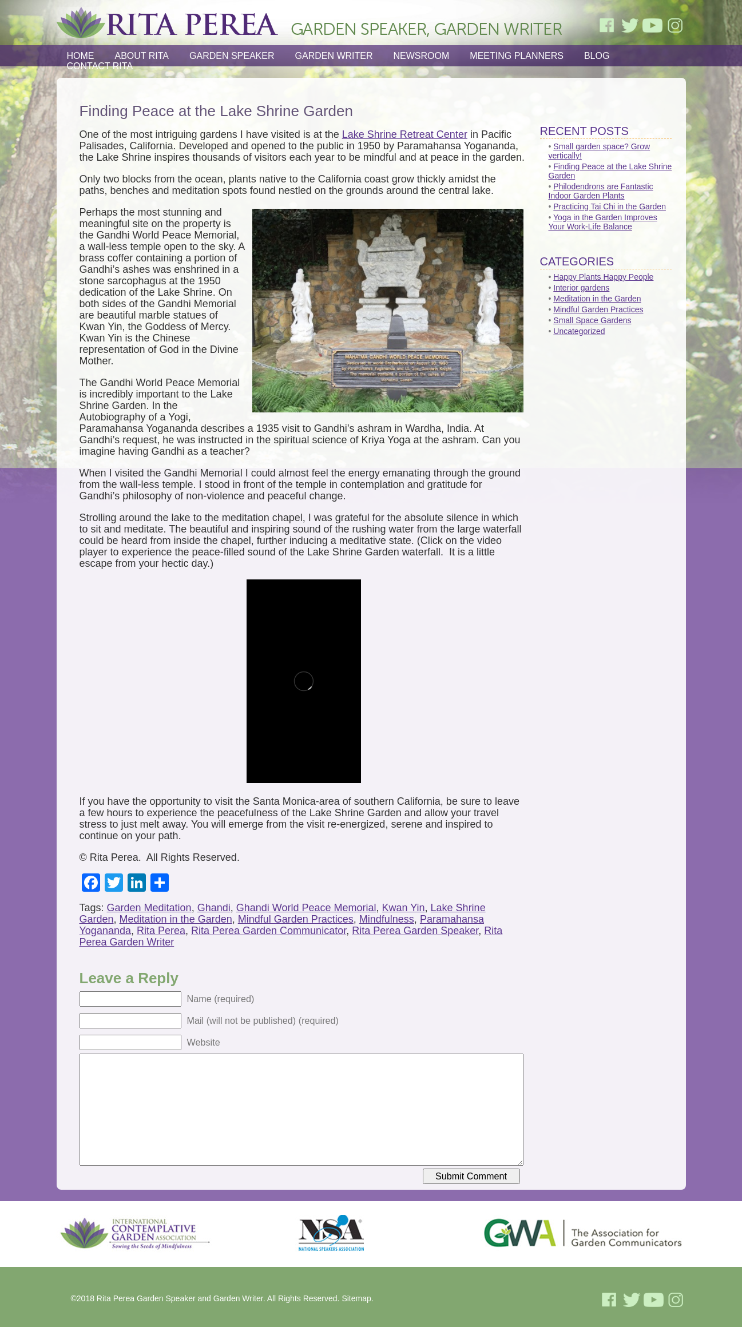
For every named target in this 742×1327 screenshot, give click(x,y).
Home (80, 56)
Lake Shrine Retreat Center (404, 134)
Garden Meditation (149, 907)
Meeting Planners (517, 56)
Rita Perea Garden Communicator (268, 930)
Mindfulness (386, 919)
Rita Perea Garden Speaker (415, 930)
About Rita (142, 56)
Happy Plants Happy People (603, 276)
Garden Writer (334, 56)
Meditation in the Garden (176, 919)
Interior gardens (581, 287)
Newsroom (422, 56)
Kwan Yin (403, 907)
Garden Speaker (231, 56)
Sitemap (356, 1298)
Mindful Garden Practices (296, 919)
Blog (596, 56)
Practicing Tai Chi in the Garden (609, 206)
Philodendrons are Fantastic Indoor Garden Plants (601, 191)
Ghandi (214, 907)
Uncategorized (579, 331)
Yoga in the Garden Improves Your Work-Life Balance (603, 222)
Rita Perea (161, 930)
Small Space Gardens (592, 320)
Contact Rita (100, 66)
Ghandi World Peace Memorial (306, 907)
